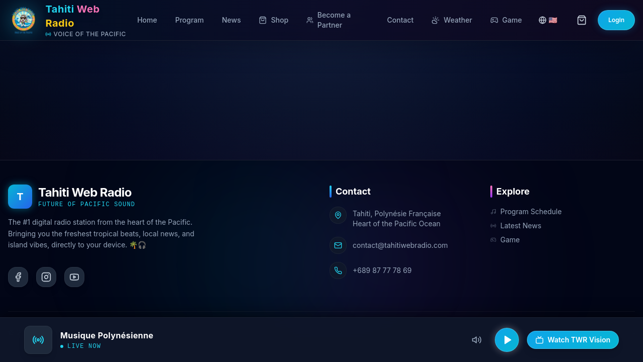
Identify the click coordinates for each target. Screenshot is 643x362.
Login (616, 20)
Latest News (516, 225)
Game (505, 239)
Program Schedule (526, 211)
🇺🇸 (548, 20)
